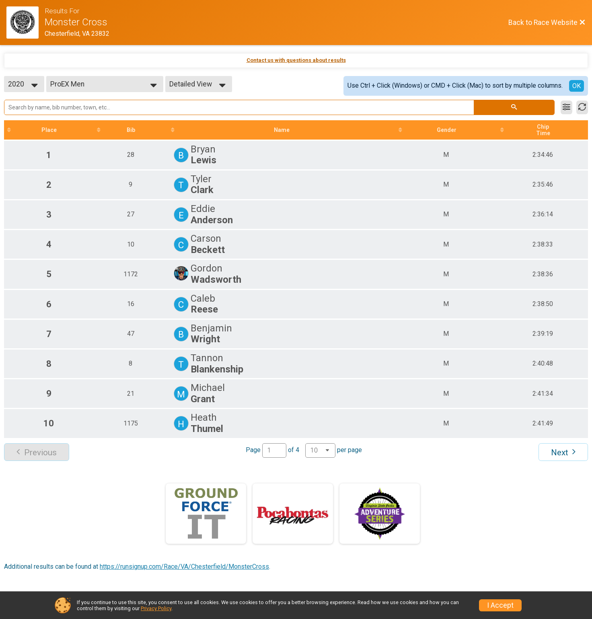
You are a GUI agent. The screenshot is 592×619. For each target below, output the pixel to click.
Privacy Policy (156, 608)
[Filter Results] (566, 107)
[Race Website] (25, 22)
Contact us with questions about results (296, 60)
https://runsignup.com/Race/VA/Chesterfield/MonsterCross (184, 566)
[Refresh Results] (582, 107)
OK (576, 86)
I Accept (500, 605)
